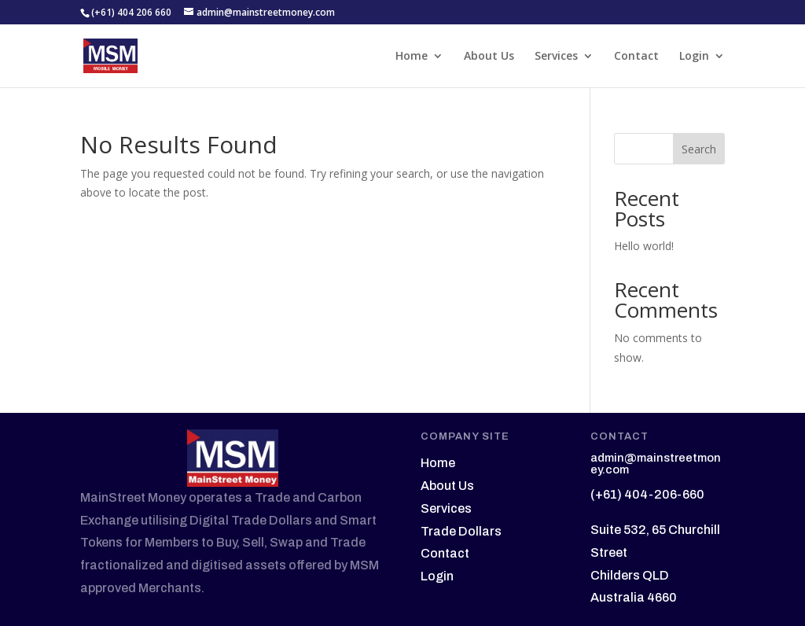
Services (556, 56)
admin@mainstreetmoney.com (655, 463)
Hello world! (644, 245)
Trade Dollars (461, 531)
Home (411, 56)
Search (699, 149)
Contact (636, 56)
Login (694, 56)
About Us (489, 56)
